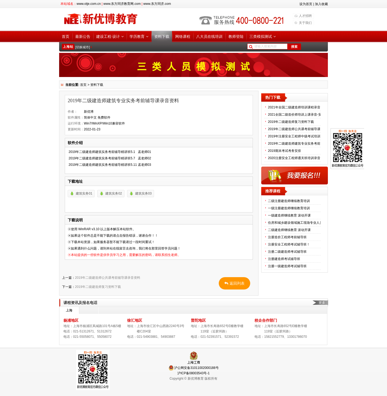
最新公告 (82, 36)
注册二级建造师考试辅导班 (287, 252)
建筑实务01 (84, 193)
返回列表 (234, 283)
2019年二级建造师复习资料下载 (98, 287)
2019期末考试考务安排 (284, 151)
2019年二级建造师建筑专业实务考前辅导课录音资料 (297, 143)
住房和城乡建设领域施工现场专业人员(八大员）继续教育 (297, 223)
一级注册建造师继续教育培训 (289, 208)
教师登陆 (235, 36)
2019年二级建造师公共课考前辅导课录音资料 (107, 278)
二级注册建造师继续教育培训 (289, 201)
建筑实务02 (113, 193)
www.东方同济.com (157, 4)
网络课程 (182, 36)
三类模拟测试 (262, 36)
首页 (83, 85)
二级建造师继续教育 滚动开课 (289, 230)
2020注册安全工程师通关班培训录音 (294, 158)
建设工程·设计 (110, 36)
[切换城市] (82, 47)
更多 (322, 303)
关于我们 (305, 23)
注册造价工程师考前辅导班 (287, 237)
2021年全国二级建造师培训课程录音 (294, 107)
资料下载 (161, 36)
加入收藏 (321, 4)
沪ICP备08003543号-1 (193, 373)
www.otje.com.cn (89, 4)
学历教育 (139, 36)
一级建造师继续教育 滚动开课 (289, 215)
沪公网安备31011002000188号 (196, 368)
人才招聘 (305, 16)
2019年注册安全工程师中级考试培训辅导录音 (297, 136)
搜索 (294, 47)
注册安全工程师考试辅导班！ (289, 244)
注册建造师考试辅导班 (284, 259)
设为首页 (305, 4)
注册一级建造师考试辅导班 (287, 266)
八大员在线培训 (209, 36)
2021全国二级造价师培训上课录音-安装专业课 (297, 114)
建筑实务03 (143, 193)
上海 (69, 310)
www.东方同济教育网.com (122, 4)
